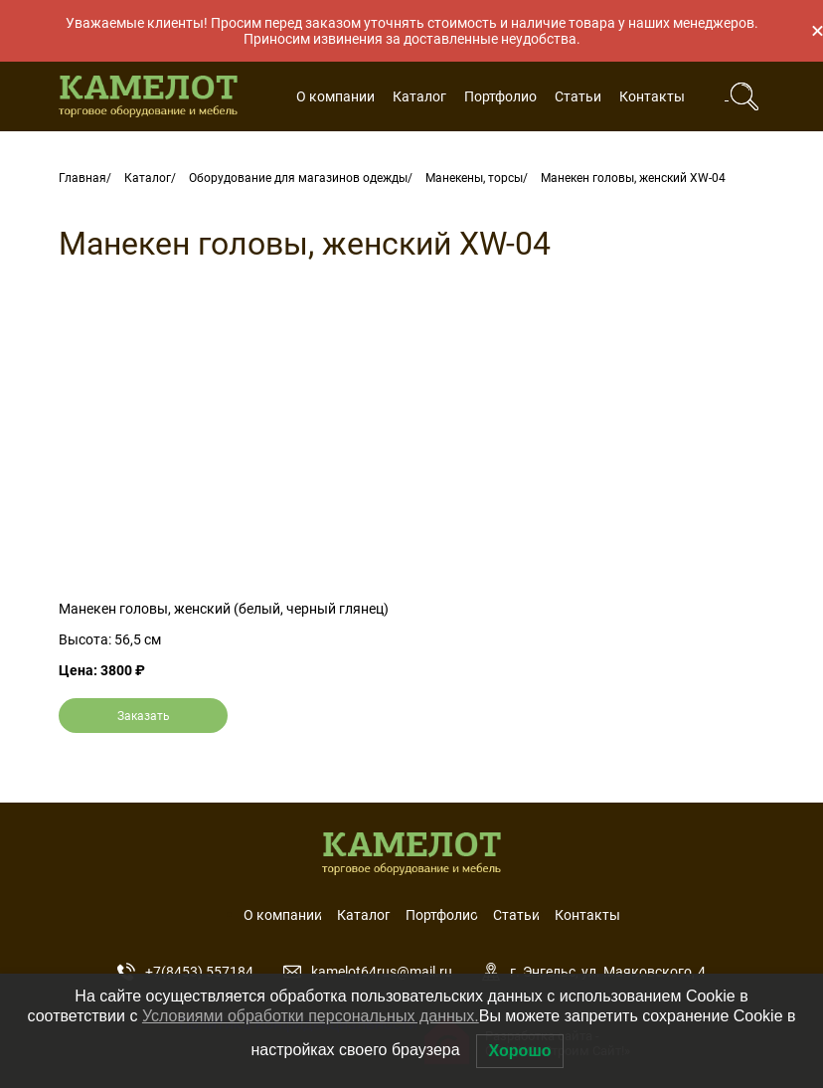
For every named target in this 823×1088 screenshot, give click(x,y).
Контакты (652, 96)
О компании (335, 96)
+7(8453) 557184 (185, 972)
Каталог (419, 96)
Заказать (143, 716)
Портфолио (500, 96)
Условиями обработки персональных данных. (310, 1015)
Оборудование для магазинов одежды (298, 178)
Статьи (578, 96)
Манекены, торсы (474, 178)
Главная (82, 178)
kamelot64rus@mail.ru (367, 972)
